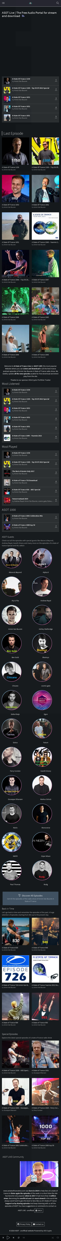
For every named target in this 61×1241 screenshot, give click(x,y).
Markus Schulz (45, 799)
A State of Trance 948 (40, 947)
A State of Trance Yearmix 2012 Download (45, 985)
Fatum (45, 742)
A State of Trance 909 (10, 1022)
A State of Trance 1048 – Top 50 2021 (15, 280)
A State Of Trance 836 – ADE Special (26, 489)
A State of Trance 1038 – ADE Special (15, 1070)
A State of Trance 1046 (10, 317)
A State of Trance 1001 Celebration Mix (27, 516)
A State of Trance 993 (40, 1022)
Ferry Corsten (15, 771)
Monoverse (46, 828)
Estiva (49, 501)
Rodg (46, 884)
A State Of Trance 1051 (21, 115)
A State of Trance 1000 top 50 (23, 525)
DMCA (39, 1210)
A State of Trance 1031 (40, 1070)
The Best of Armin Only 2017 (23, 471)
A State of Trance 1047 (40, 280)
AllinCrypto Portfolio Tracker (39, 380)
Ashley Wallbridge (46, 629)
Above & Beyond (15, 572)
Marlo (15, 828)
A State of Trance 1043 (40, 354)
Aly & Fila (15, 600)
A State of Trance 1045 (40, 317)
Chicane (15, 686)
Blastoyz (45, 657)
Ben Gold (15, 657)
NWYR (15, 856)
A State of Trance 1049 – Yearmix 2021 (45, 242)
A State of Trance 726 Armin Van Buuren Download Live (15, 985)
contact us (52, 1206)
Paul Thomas (15, 884)
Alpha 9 (46, 572)
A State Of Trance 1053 (21, 97)
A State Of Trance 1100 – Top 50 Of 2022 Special (30, 88)
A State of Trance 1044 (10, 354)
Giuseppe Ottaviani (15, 799)
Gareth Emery (46, 771)
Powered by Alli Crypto (43, 1230)
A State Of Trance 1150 (21, 79)
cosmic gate (42, 501)
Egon (46, 714)
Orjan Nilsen (45, 856)
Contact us (38, 1224)
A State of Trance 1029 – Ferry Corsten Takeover (45, 1108)
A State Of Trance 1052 (21, 106)
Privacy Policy (24, 1224)
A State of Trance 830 (10, 947)
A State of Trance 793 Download (24, 480)
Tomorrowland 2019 (20, 499)
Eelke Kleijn (15, 714)
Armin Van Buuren (20, 81)
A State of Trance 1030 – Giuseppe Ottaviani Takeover (15, 1108)
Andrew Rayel (19, 501)
